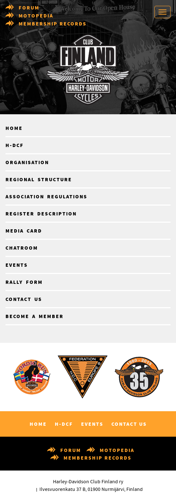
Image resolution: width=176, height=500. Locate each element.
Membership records (53, 24)
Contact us (23, 299)
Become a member (34, 316)
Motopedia (36, 16)
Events (16, 265)
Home (14, 128)
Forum (29, 8)
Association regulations (46, 197)
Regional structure (38, 179)
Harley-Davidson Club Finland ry (88, 482)
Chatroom (21, 248)
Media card (23, 231)
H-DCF (14, 145)
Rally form (24, 282)
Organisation (27, 162)
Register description (41, 214)
